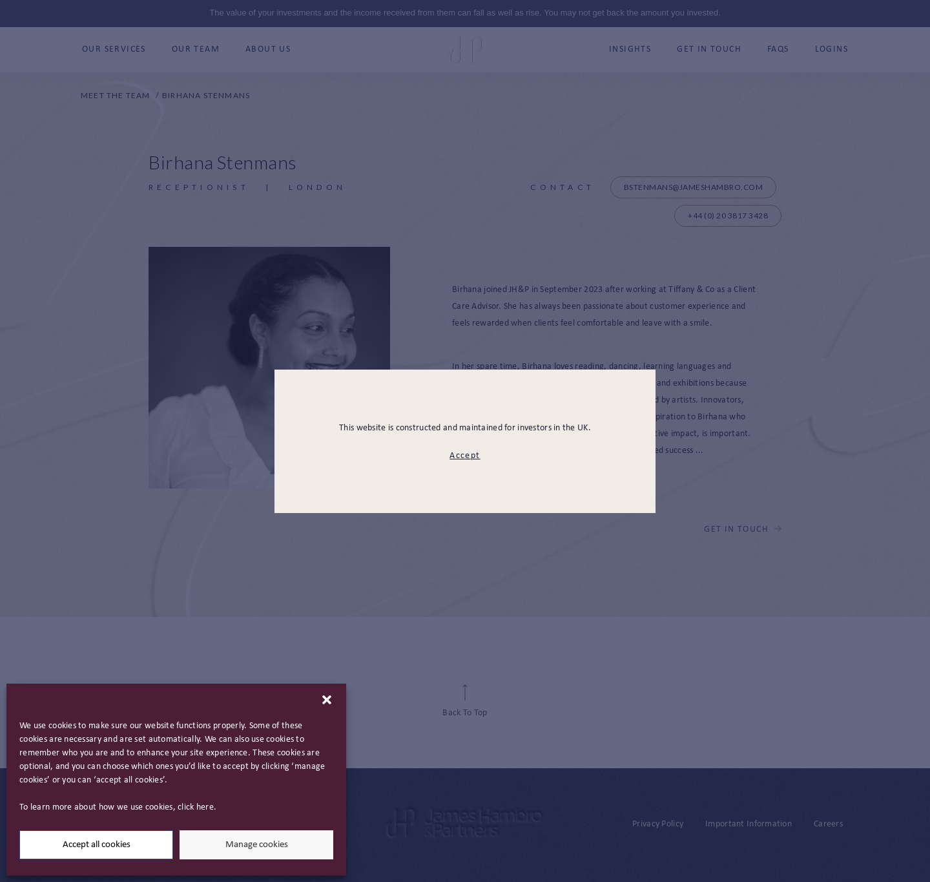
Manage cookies (256, 845)
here (205, 807)
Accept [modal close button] (465, 456)
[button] (326, 699)
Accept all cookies (96, 845)
